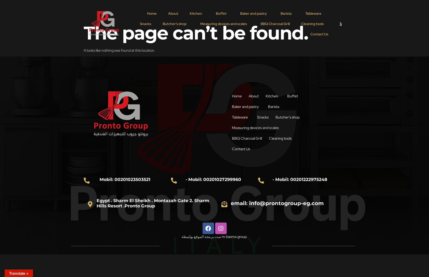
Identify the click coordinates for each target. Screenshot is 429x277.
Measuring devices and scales (223, 24)
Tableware (313, 13)
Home (152, 13)
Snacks (145, 24)
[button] (197, 13)
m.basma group (234, 236)
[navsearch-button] (337, 23)
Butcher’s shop (175, 24)
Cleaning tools (312, 24)
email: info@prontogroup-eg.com (277, 203)
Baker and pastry (253, 13)
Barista (286, 13)
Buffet (221, 13)
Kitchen (196, 13)
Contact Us (319, 34)
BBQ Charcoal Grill (275, 24)
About (173, 13)
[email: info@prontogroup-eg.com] (224, 204)
